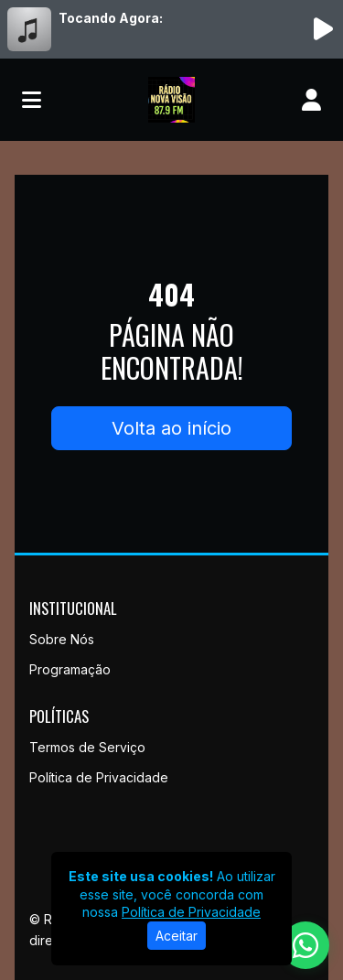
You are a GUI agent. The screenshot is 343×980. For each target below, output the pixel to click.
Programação (70, 669)
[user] (311, 99)
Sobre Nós (61, 639)
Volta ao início (171, 428)
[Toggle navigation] (31, 99)
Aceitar (176, 935)
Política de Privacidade (98, 777)
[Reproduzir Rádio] (323, 29)
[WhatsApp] (305, 945)
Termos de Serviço (87, 747)
